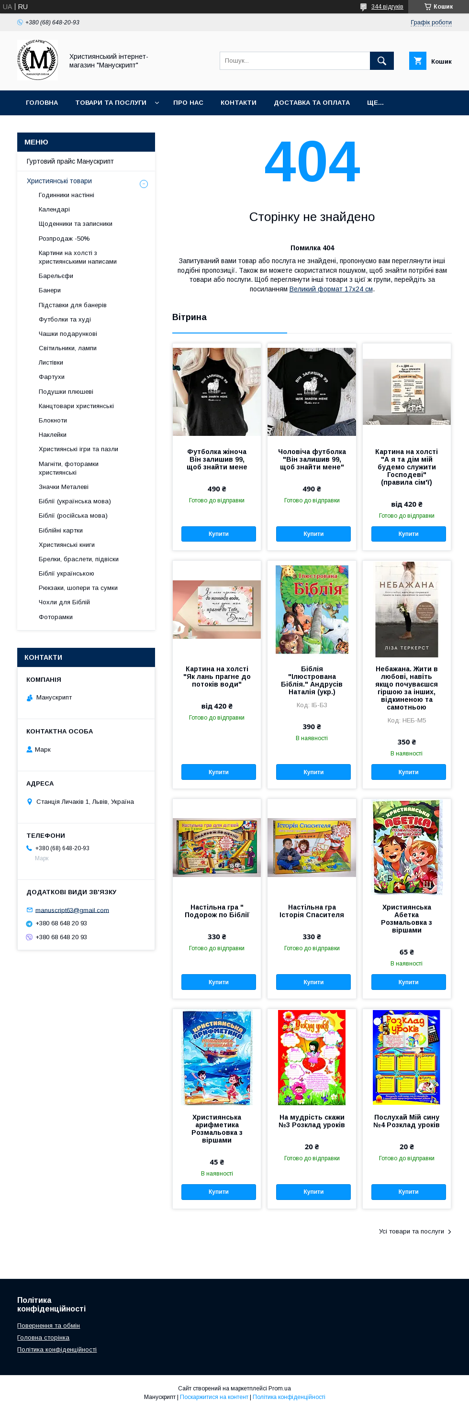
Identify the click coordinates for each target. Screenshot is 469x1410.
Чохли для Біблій (64, 602)
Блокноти (53, 420)
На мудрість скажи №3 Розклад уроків (312, 1121)
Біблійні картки (61, 530)
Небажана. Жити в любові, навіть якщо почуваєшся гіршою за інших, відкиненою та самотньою (406, 688)
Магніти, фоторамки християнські (69, 468)
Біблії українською (66, 573)
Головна (42, 102)
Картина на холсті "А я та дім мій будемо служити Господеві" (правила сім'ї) (406, 467)
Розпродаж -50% (64, 238)
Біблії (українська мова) (75, 501)
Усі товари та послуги (411, 1231)
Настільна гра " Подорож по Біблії (217, 911)
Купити (219, 534)
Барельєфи (56, 275)
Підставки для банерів (73, 305)
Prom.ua (279, 1388)
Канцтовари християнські (76, 406)
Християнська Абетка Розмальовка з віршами (406, 918)
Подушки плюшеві (66, 391)
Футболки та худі (65, 319)
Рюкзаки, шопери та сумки (78, 587)
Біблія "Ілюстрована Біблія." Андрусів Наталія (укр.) (312, 680)
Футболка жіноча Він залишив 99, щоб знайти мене (217, 459)
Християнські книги (67, 544)
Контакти (239, 102)
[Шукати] (382, 61)
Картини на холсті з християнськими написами (78, 257)
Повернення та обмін (48, 1325)
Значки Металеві (64, 486)
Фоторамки (56, 617)
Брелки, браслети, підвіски (79, 559)
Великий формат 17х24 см (331, 289)
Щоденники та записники (75, 223)
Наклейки (53, 434)
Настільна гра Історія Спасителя (311, 911)
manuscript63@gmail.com (72, 909)
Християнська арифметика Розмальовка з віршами (217, 1128)
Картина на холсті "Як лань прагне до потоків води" (217, 676)
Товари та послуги (110, 102)
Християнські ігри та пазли (78, 449)
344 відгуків (387, 6)
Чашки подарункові (68, 333)
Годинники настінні (66, 195)
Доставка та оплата (312, 102)
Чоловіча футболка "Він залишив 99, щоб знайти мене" (312, 459)
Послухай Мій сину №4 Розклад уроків (406, 1121)
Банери (50, 290)
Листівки (51, 362)
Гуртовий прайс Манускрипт (70, 161)
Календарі (54, 209)
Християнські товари (59, 181)
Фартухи (52, 376)
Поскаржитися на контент (214, 1397)
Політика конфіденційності (57, 1349)
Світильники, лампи (68, 348)
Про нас (188, 102)
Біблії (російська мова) (73, 515)
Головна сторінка (43, 1337)
